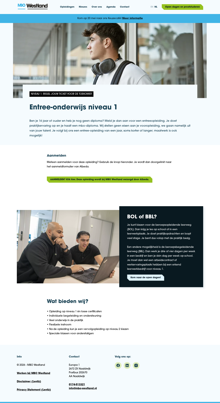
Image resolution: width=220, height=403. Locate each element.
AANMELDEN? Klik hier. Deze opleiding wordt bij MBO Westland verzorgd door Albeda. (99, 179)
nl (155, 7)
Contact (124, 7)
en (152, 7)
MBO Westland (33, 7)
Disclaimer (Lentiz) (29, 381)
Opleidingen (67, 7)
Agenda (110, 7)
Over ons (97, 7)
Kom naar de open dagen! (145, 278)
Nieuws (83, 7)
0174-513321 (77, 384)
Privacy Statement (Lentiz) (34, 390)
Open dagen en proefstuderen (182, 7)
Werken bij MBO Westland (33, 373)
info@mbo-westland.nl (83, 388)
